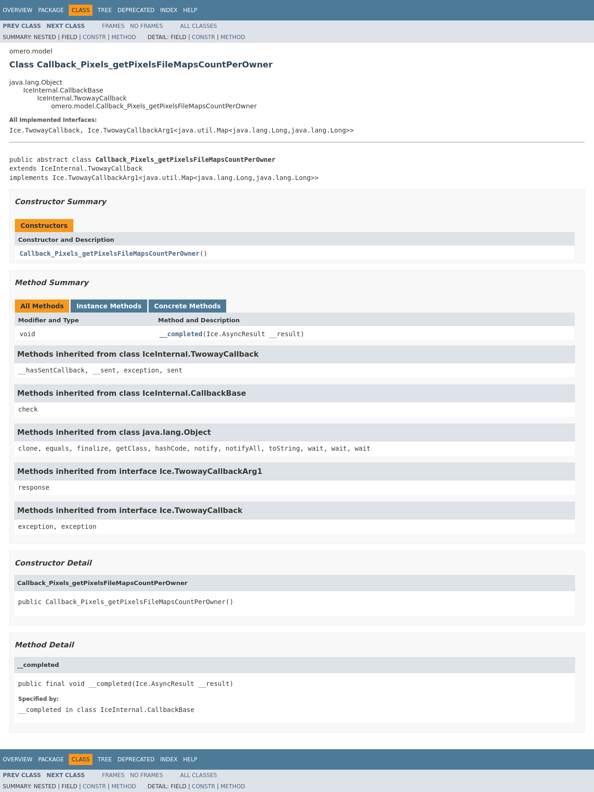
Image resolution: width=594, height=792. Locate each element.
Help (190, 10)
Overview (18, 10)
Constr (94, 37)
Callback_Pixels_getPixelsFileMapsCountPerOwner (110, 253)
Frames (113, 26)
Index (169, 10)
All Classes (198, 26)
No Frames (146, 26)
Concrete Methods (187, 306)
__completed (180, 334)
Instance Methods (108, 306)
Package (51, 10)
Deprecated (136, 10)
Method (123, 37)
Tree (105, 10)
